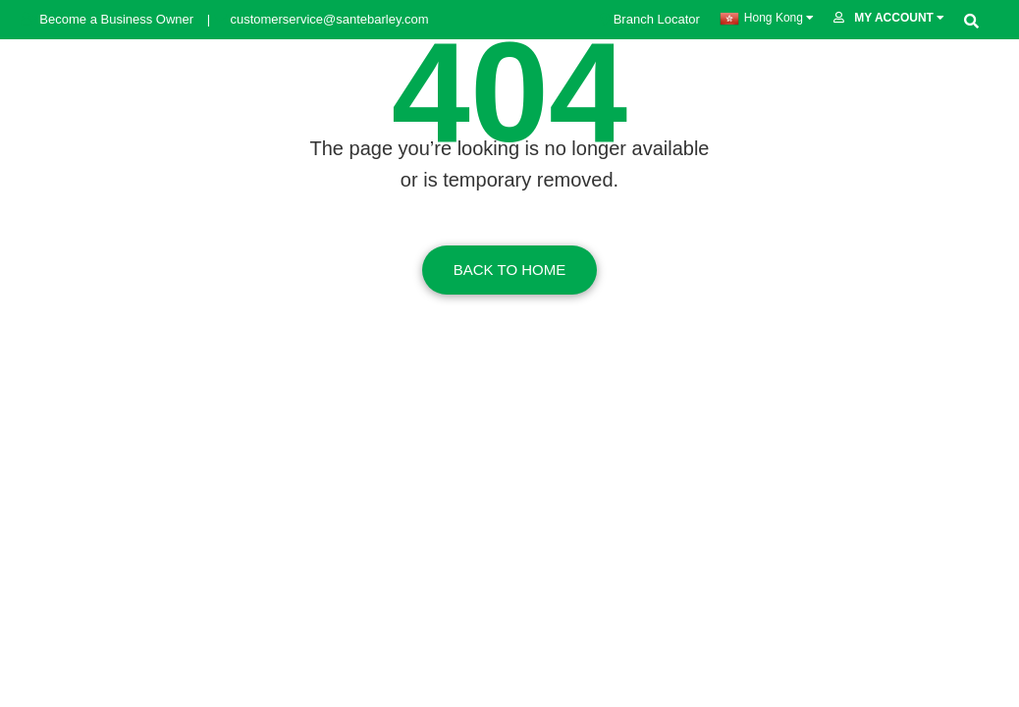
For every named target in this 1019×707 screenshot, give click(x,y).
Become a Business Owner (109, 19)
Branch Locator (650, 19)
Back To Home (509, 269)
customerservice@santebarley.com (319, 19)
